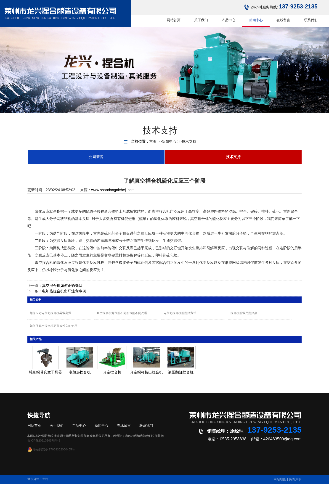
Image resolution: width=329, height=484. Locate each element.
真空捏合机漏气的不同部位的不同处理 (122, 313)
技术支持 (176, 141)
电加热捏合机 (80, 372)
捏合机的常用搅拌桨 (244, 313)
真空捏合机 (112, 372)
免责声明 (295, 479)
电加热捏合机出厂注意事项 (64, 291)
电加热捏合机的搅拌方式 (180, 313)
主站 (45, 479)
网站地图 (279, 479)
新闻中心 (156, 141)
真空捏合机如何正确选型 (62, 286)
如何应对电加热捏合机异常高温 (50, 313)
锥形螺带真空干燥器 (45, 372)
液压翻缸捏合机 (181, 372)
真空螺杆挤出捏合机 (146, 372)
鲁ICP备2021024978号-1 (44, 440)
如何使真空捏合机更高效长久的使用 (53, 326)
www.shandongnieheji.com (112, 190)
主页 (140, 141)
